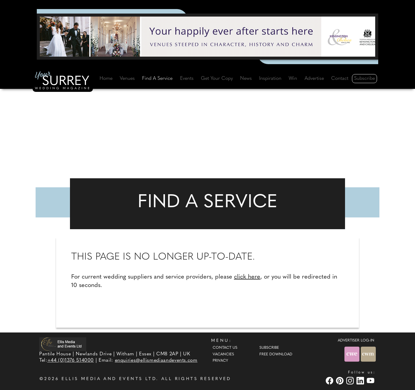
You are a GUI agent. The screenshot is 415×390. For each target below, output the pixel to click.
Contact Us (225, 348)
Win (293, 78)
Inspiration (270, 78)
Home (106, 78)
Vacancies (223, 354)
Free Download (275, 354)
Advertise (314, 78)
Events (187, 78)
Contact (339, 78)
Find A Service (157, 78)
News (246, 78)
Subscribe (364, 78)
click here (247, 277)
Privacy (220, 361)
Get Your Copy (217, 78)
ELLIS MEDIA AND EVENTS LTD (109, 379)
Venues (127, 78)
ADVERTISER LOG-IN (356, 340)
